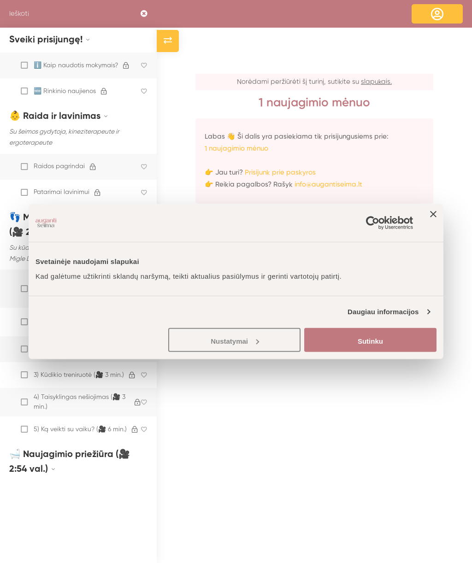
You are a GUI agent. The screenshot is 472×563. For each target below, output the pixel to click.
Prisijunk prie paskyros (280, 172)
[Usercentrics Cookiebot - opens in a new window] (372, 223)
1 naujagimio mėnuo (236, 148)
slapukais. (376, 81)
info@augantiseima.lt (328, 184)
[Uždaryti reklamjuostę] (433, 223)
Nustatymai (235, 341)
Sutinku (370, 341)
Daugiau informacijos (383, 312)
